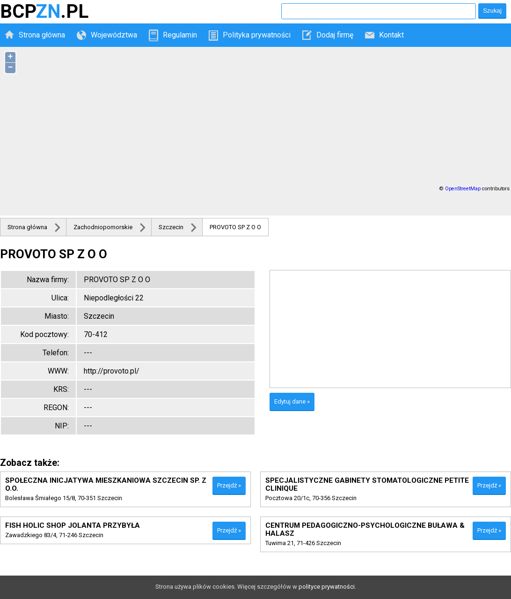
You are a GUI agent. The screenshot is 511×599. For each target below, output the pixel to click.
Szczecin (171, 227)
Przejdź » (229, 485)
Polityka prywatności (257, 34)
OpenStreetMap (463, 189)
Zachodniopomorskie (102, 227)
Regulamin (180, 34)
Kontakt (391, 34)
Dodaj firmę (334, 34)
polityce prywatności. (327, 586)
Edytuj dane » (292, 401)
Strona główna (42, 34)
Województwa (114, 34)
